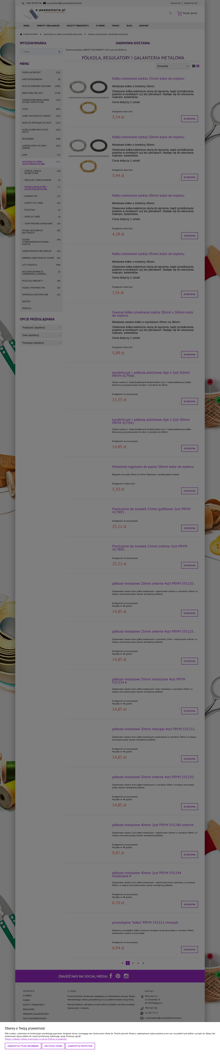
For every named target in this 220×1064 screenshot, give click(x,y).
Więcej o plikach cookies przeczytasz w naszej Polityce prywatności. (36, 1039)
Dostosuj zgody (53, 1046)
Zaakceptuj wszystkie (80, 1046)
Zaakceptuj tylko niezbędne (23, 1046)
